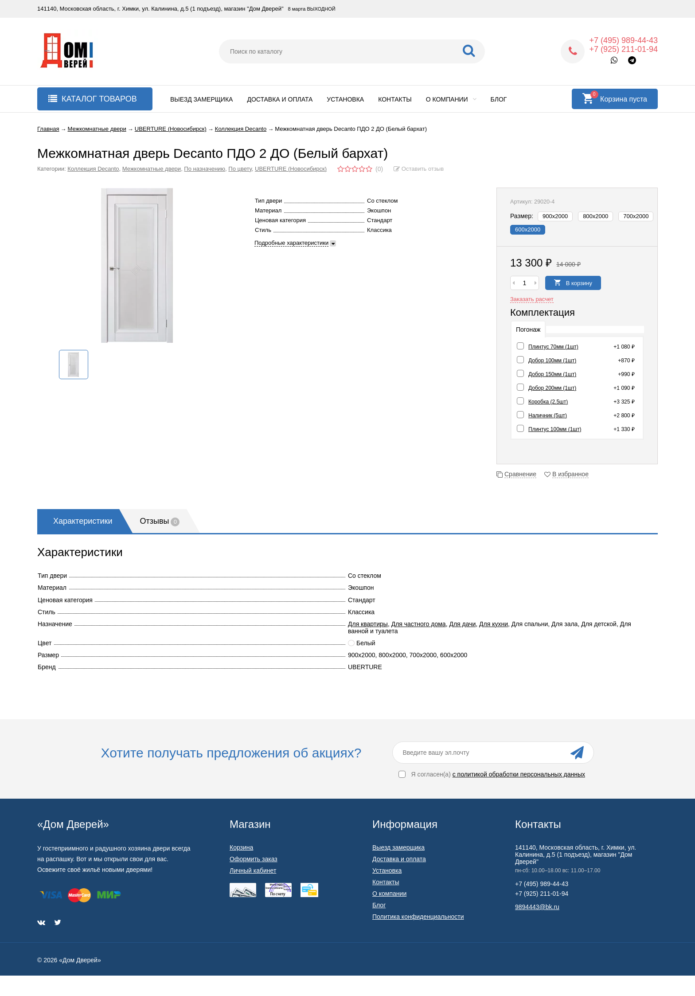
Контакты (395, 99)
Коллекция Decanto (93, 168)
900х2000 (555, 216)
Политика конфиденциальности (418, 916)
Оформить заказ (253, 859)
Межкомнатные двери (151, 168)
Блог (499, 99)
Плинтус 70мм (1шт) (553, 347)
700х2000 (635, 216)
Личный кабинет (253, 870)
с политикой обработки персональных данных (519, 774)
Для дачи (462, 623)
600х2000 (527, 229)
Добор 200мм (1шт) (552, 388)
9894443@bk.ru (537, 906)
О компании (451, 99)
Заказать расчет (532, 299)
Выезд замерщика (201, 99)
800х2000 (595, 216)
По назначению (204, 168)
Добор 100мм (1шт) (552, 360)
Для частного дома (418, 623)
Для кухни (493, 623)
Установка (345, 99)
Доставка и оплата (279, 99)
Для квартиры (368, 623)
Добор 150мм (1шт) (552, 374)
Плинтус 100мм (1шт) (554, 429)
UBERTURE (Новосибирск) (291, 168)
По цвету (240, 168)
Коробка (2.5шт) (548, 402)
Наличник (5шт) (547, 415)
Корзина (241, 847)
